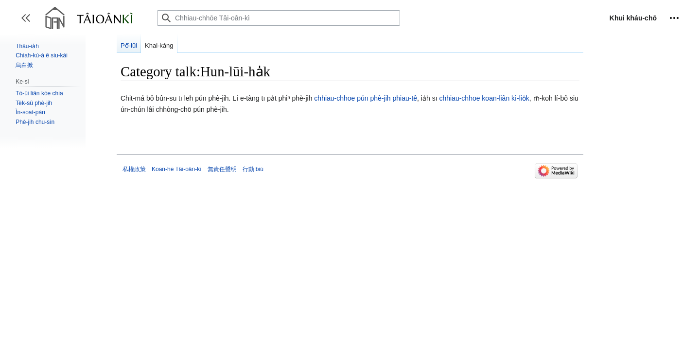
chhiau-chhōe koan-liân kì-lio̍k (484, 98)
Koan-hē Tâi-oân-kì (177, 169)
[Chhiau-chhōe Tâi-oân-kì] (278, 18)
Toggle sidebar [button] (29, 22)
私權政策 (134, 169)
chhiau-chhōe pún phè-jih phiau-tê (365, 98)
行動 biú (253, 169)
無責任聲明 (222, 169)
